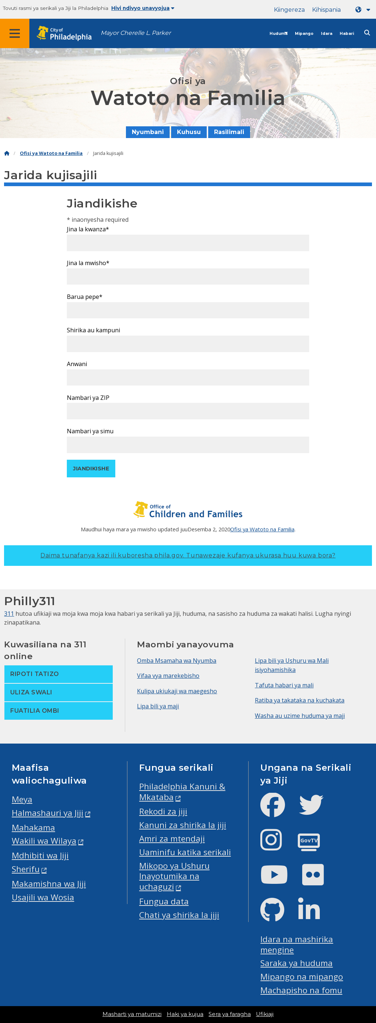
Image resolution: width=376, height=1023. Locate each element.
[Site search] (367, 33)
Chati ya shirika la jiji (179, 915)
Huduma (279, 33)
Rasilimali (229, 132)
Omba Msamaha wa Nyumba (176, 661)
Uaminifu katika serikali (185, 852)
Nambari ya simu (90, 431)
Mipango (304, 33)
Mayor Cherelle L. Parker (136, 32)
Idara (326, 33)
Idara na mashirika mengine (296, 944)
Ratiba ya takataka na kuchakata (299, 700)
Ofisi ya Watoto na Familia (51, 153)
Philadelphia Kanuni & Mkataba (182, 792)
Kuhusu (189, 132)
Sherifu (26, 869)
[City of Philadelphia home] (68, 33)
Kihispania (326, 9)
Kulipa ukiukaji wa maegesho (177, 691)
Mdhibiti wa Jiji (40, 855)
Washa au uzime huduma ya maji (300, 716)
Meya (22, 799)
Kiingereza (289, 9)
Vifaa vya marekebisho (168, 676)
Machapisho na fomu (301, 990)
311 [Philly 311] (9, 614)
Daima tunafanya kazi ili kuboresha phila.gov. (188, 555)
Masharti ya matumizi (132, 1014)
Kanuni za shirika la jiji (182, 825)
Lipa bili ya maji (158, 706)
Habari (347, 33)
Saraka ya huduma (296, 963)
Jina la (88, 229)
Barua (84, 297)
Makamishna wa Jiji (49, 883)
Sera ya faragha (230, 1014)
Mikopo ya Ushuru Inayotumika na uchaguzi (174, 876)
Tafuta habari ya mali (284, 685)
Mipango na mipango (301, 976)
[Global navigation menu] (14, 33)
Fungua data (164, 901)
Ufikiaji (265, 1014)
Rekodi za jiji (163, 811)
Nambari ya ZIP (88, 398)
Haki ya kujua (185, 1014)
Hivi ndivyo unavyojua (142, 8)
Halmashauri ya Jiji (47, 812)
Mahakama (33, 827)
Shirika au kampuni (93, 330)
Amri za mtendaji (172, 838)
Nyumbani (148, 132)
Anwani (77, 364)
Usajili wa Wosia (43, 897)
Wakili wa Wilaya (44, 840)
